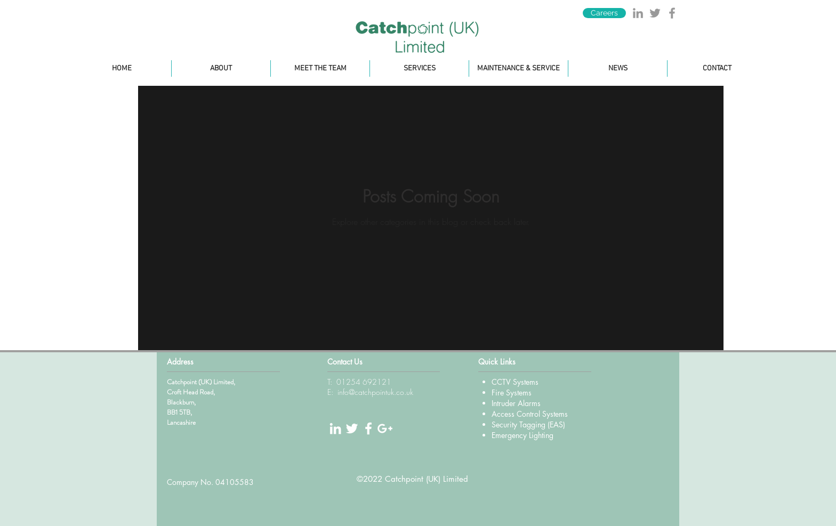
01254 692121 (363, 382)
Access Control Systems (530, 414)
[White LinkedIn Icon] (335, 428)
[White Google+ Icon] (385, 428)
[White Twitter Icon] (352, 428)
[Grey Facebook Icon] (672, 13)
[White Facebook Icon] (368, 428)
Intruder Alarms (516, 403)
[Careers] (604, 13)
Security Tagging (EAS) (528, 424)
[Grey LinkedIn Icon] (638, 13)
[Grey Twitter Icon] (655, 13)
